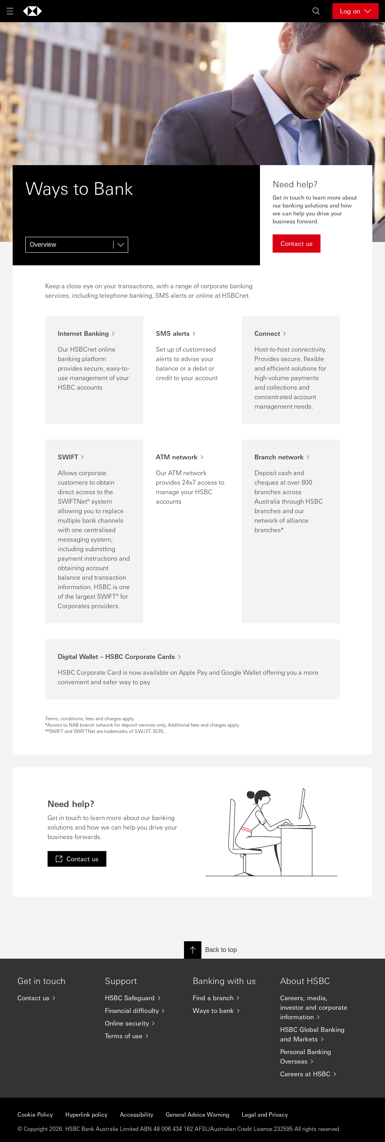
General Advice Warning (197, 1114)
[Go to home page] (32, 11)
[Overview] (76, 245)
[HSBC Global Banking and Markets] (317, 1034)
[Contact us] (54, 998)
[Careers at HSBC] (317, 1074)
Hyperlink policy (86, 1114)
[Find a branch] (230, 998)
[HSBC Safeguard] (142, 998)
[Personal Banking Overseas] (317, 1056)
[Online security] (142, 1023)
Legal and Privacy (265, 1114)
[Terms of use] (142, 1036)
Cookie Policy (35, 1114)
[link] (76, 859)
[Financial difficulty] (142, 1010)
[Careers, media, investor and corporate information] (317, 1007)
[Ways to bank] (230, 1010)
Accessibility (136, 1114)
